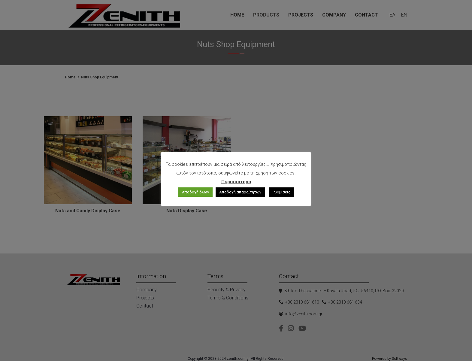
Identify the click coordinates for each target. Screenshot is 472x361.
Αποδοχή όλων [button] (195, 192)
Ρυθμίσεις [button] (281, 192)
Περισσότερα (236, 181)
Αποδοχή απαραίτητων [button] (240, 192)
